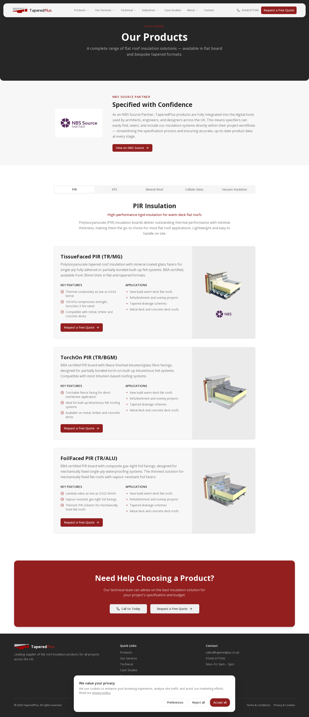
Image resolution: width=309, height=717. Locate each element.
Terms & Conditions (258, 705)
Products (81, 10)
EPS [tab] (114, 189)
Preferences (175, 702)
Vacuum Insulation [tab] (234, 189)
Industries (150, 10)
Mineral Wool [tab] (154, 189)
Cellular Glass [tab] (194, 189)
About (192, 10)
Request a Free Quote (279, 10)
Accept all (220, 702)
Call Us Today (128, 609)
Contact (209, 10)
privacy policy (101, 693)
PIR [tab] (74, 189)
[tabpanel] (154, 368)
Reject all (198, 702)
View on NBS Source (132, 148)
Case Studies (172, 10)
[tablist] (154, 189)
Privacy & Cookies (284, 705)
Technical (128, 10)
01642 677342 (248, 10)
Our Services (105, 10)
